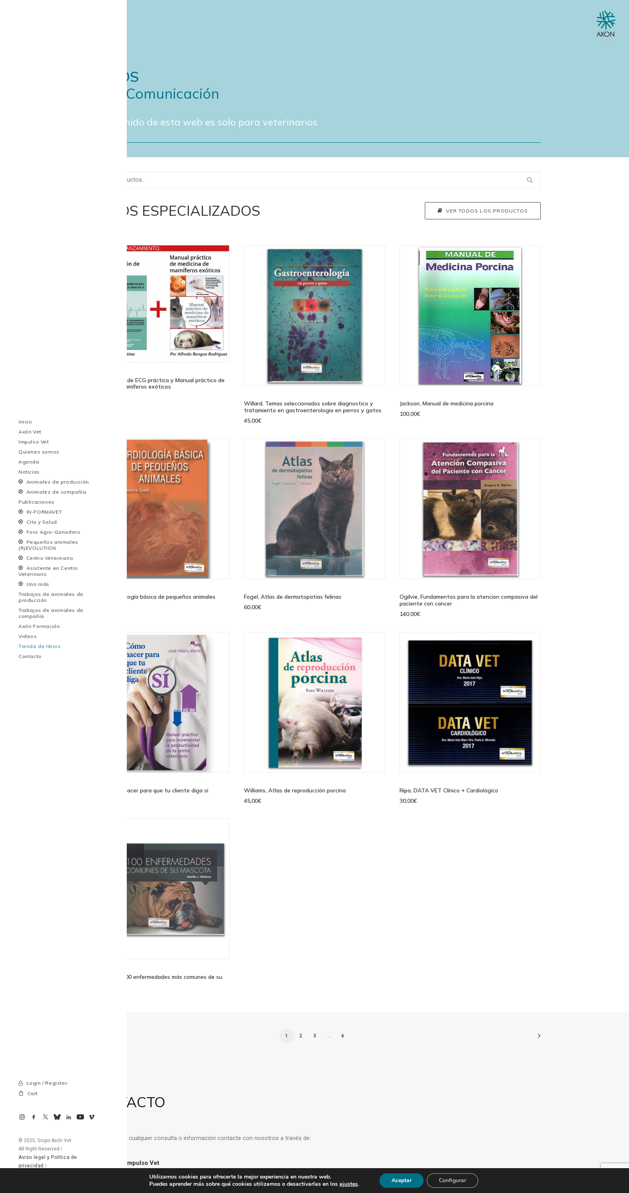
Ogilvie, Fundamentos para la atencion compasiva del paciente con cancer (469, 600)
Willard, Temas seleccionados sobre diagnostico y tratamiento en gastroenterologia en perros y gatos (312, 407)
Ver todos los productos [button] (483, 211)
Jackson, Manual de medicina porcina (446, 403)
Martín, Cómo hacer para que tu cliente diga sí (148, 790)
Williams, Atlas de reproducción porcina (295, 790)
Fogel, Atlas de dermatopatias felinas (292, 596)
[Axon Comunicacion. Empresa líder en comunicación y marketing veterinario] (606, 27)
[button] (159, 303)
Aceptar (402, 1180)
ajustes (348, 1184)
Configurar (452, 1180)
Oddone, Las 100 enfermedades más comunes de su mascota (155, 980)
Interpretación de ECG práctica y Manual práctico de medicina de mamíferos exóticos (156, 383)
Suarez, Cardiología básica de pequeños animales (151, 596)
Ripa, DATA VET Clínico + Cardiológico (449, 790)
